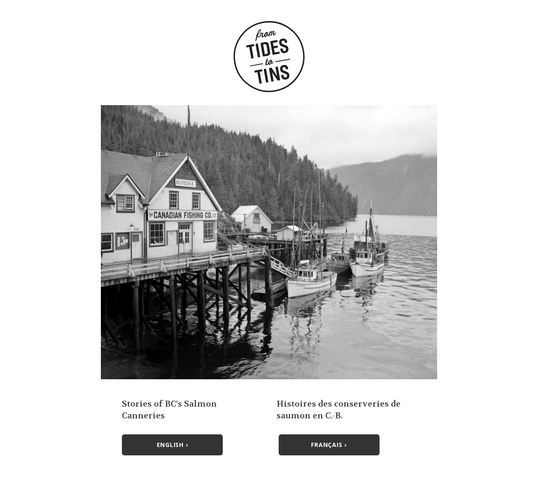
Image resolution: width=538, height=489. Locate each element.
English (172, 445)
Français (329, 445)
